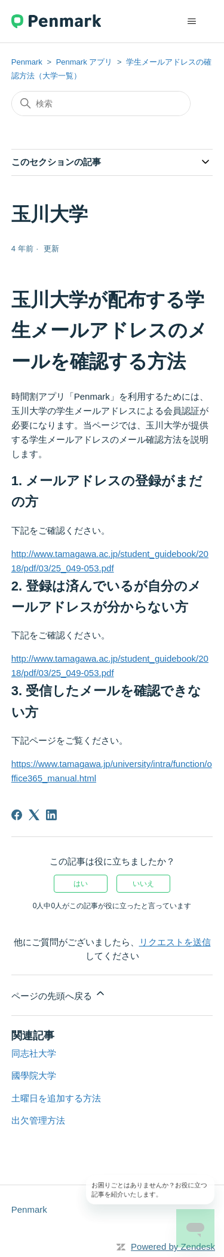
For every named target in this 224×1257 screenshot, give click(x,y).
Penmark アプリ (84, 61)
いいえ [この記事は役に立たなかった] (143, 883)
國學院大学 (33, 1075)
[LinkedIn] (51, 814)
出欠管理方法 (38, 1120)
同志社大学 (33, 1053)
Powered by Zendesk (173, 1246)
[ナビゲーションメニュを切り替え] (191, 21)
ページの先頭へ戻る (58, 994)
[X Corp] (34, 814)
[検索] (101, 103)
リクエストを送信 (175, 942)
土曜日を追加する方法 (56, 1098)
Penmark (26, 61)
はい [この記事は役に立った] (80, 883)
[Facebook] (16, 814)
